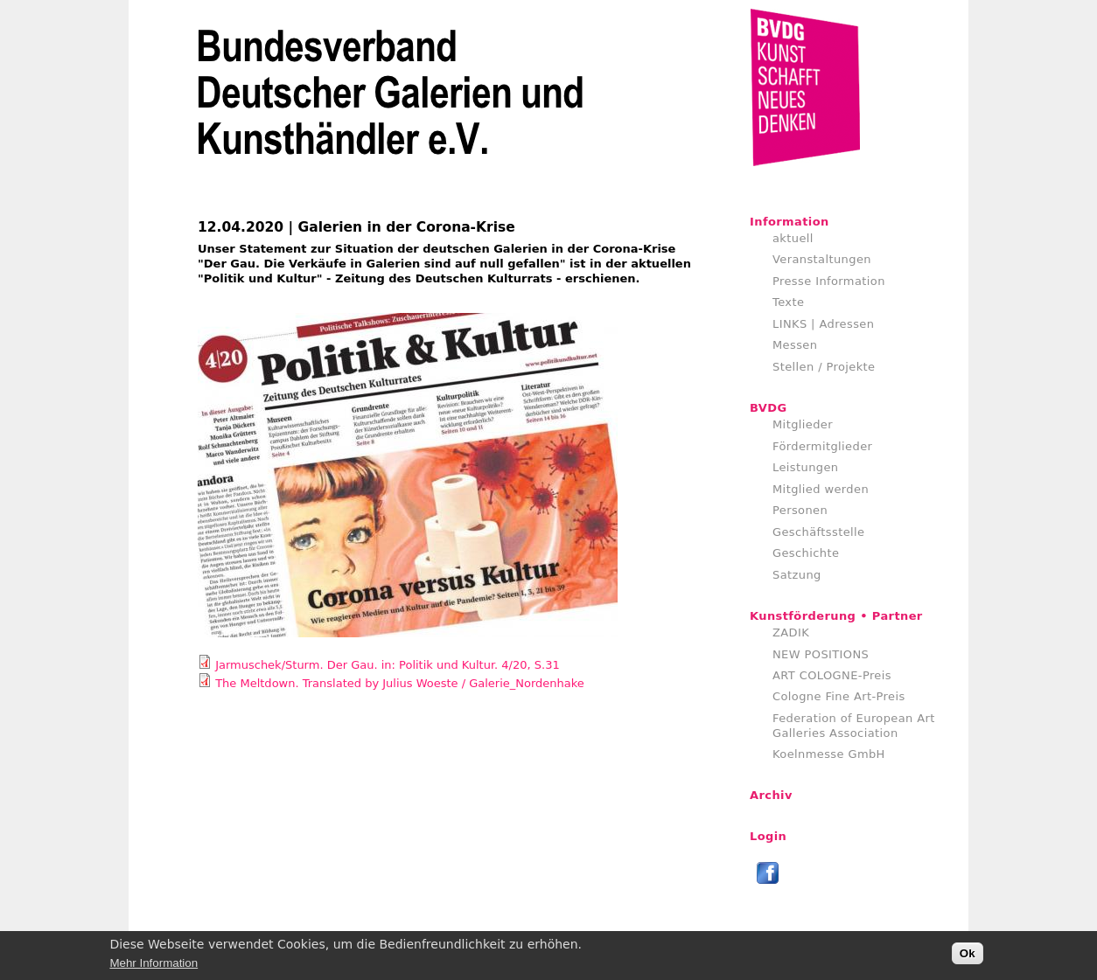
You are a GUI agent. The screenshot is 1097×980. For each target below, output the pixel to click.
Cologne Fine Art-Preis (838, 696)
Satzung (796, 574)
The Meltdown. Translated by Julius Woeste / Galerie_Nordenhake (399, 683)
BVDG (768, 407)
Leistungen (805, 467)
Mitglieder (802, 424)
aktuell (793, 238)
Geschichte (805, 553)
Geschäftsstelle (818, 532)
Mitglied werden (820, 489)
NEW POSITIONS (820, 654)
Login (768, 836)
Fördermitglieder (822, 446)
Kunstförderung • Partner (836, 615)
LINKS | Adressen (823, 323)
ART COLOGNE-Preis (831, 675)
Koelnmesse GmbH (828, 754)
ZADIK (790, 632)
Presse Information (828, 281)
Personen (800, 510)
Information (789, 221)
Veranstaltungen (821, 259)
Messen (794, 344)
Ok (967, 956)
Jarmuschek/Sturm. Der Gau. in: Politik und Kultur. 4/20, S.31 (387, 664)
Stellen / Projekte (824, 366)
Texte (788, 302)
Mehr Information (153, 965)
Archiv (771, 795)
